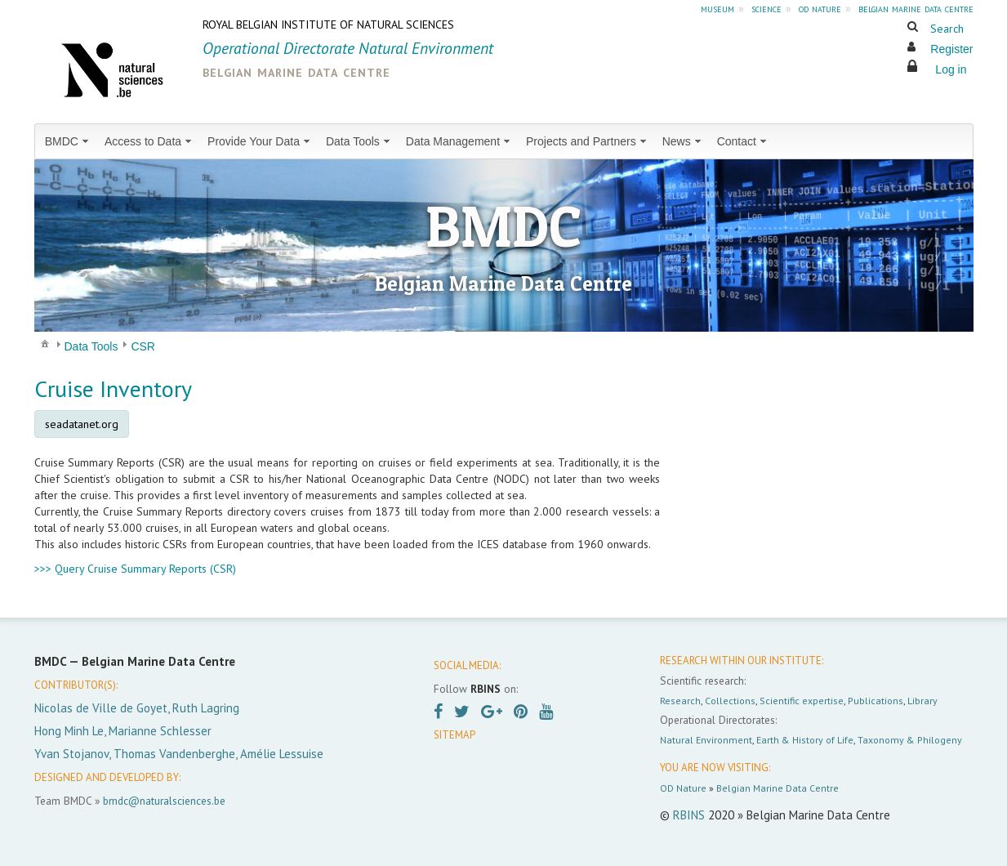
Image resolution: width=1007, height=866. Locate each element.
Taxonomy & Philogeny (910, 740)
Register (951, 49)
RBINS (689, 815)
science (766, 8)
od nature (820, 8)
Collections (730, 700)
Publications (875, 700)
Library (922, 700)
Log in (950, 69)
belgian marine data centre (916, 8)
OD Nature (683, 788)
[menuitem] (68, 141)
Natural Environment (706, 740)
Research (680, 700)
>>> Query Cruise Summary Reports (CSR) (135, 568)
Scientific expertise (802, 700)
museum (717, 8)
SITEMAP (454, 735)
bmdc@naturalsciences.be (164, 800)
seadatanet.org (81, 424)
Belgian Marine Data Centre (777, 788)
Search (947, 28)
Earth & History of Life (804, 740)
